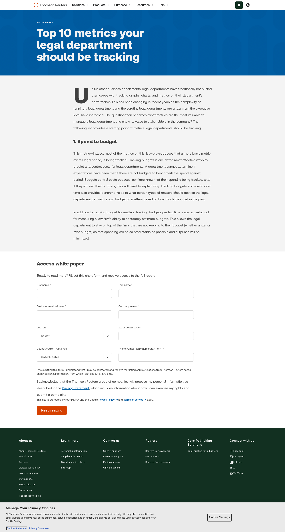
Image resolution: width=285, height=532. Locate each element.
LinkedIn (236, 462)
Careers (23, 462)
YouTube (236, 473)
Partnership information (74, 451)
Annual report (26, 456)
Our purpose (26, 479)
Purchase (122, 5)
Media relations (111, 462)
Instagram (237, 456)
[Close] (279, 517)
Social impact (26, 490)
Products (101, 5)
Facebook (237, 451)
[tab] (80, 5)
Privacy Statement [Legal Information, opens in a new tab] (38, 528)
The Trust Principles (30, 496)
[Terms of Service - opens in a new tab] (135, 400)
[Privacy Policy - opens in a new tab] (108, 400)
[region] (142, 517)
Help (163, 5)
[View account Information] (247, 5)
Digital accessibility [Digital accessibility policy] (29, 467)
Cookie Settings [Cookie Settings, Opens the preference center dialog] (219, 517)
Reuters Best (152, 456)
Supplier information (72, 456)
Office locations (112, 467)
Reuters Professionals (157, 462)
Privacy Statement (75, 388)
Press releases (27, 484)
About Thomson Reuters (32, 451)
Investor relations (28, 473)
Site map (66, 467)
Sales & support (112, 451)
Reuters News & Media (157, 451)
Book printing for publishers (203, 451)
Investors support (113, 456)
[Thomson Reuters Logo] (51, 5)
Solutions (80, 5)
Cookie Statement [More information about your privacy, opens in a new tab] (17, 528)
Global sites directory (73, 462)
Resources (144, 5)
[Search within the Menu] (239, 5)
